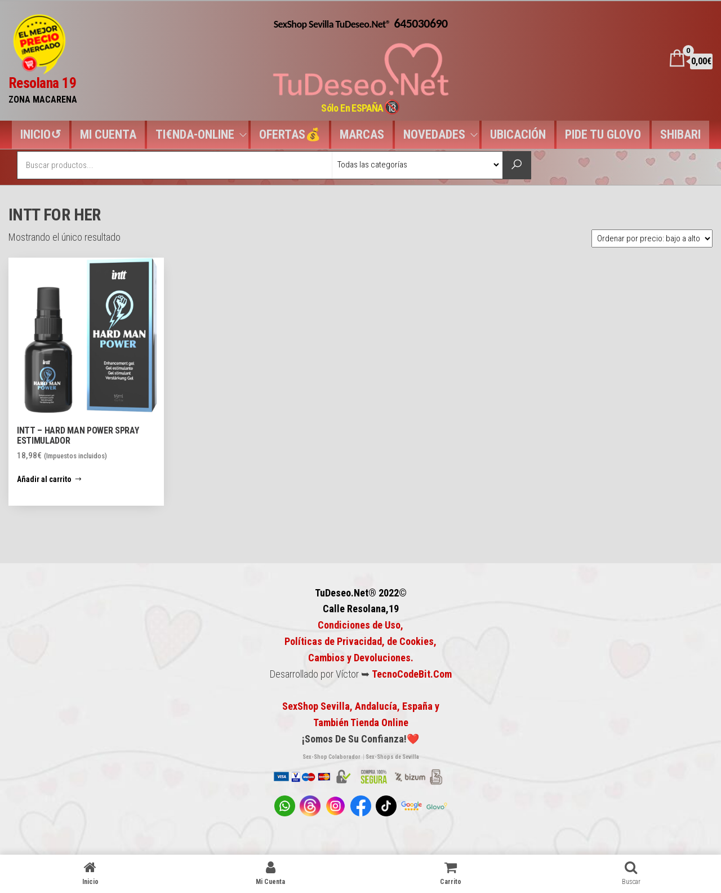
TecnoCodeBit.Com (412, 674)
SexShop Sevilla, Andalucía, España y (360, 706)
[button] (19, 272)
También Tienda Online (360, 722)
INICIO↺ (40, 134)
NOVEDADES (434, 134)
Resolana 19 (42, 82)
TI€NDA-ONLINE (194, 134)
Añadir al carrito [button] (44, 479)
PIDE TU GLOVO (603, 134)
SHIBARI (680, 134)
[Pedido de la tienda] (652, 238)
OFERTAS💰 (290, 134)
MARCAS (362, 134)
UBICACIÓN (518, 134)
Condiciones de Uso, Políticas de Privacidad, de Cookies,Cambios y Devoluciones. (360, 641)
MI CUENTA (108, 134)
